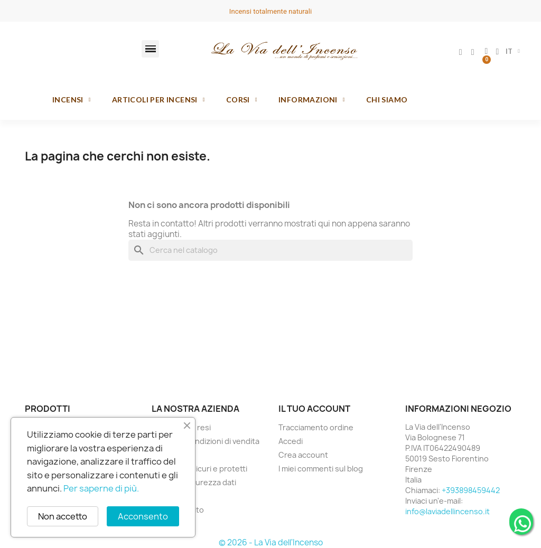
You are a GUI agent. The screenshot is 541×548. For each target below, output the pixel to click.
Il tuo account (314, 408)
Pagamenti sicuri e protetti (199, 469)
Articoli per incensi (158, 100)
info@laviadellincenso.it (447, 511)
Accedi (290, 441)
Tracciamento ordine (315, 427)
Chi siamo (387, 99)
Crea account (303, 455)
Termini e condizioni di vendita (205, 441)
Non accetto (62, 516)
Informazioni (311, 100)
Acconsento (143, 516)
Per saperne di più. (101, 488)
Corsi (241, 100)
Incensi (71, 100)
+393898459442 (471, 490)
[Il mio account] (460, 52)
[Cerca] (270, 250)
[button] (150, 49)
